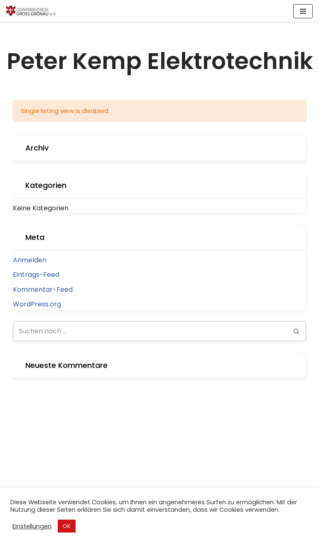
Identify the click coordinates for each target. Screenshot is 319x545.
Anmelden (30, 260)
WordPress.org (37, 304)
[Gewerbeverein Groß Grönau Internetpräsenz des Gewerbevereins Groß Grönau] (31, 11)
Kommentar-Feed (43, 289)
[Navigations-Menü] (303, 11)
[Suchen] (150, 331)
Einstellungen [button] (32, 526)
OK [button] (67, 526)
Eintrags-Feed (36, 274)
